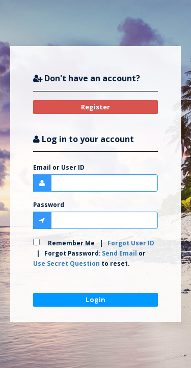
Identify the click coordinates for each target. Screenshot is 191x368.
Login (95, 299)
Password (48, 204)
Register (95, 106)
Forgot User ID (130, 243)
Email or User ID (59, 167)
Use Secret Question (66, 263)
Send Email (119, 253)
